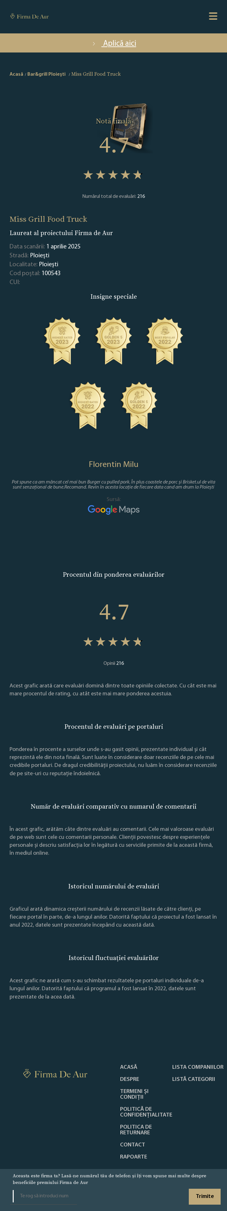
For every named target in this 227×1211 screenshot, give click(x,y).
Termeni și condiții (134, 1094)
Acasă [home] (16, 74)
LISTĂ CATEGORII (193, 1079)
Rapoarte (133, 1157)
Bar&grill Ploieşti (46, 74)
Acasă (128, 1067)
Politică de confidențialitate (146, 1112)
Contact (132, 1145)
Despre (129, 1079)
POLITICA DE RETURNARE (136, 1130)
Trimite (205, 1197)
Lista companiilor (197, 1067)
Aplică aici (113, 44)
